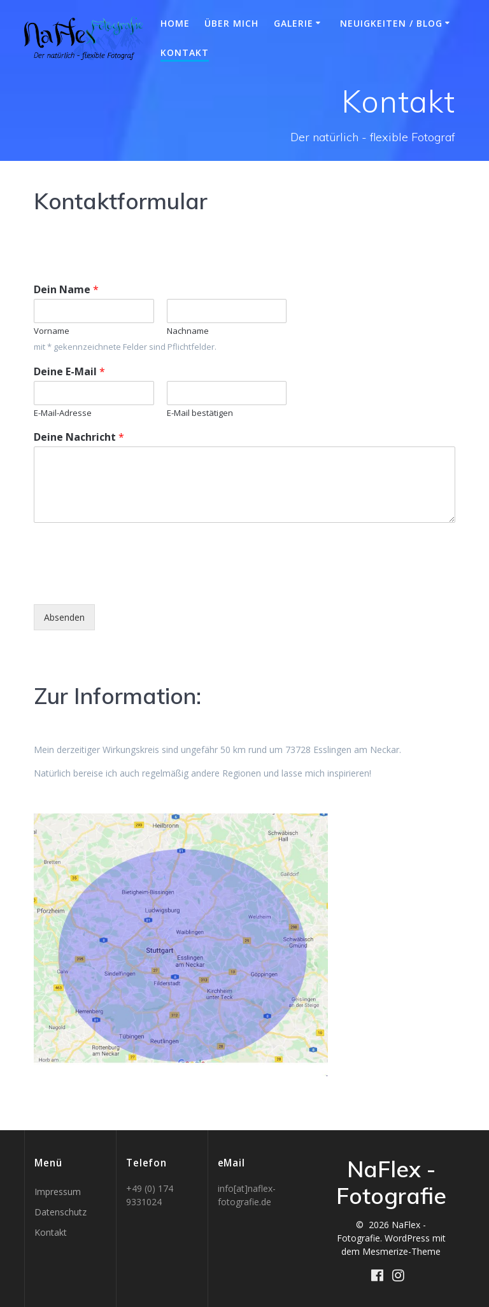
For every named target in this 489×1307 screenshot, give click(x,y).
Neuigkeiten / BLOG (391, 23)
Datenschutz (60, 1212)
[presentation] (130, 583)
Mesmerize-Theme (401, 1251)
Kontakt (184, 52)
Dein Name (66, 289)
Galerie (293, 23)
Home (175, 23)
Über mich (231, 23)
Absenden (64, 617)
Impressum (57, 1192)
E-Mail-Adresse (63, 413)
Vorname (51, 331)
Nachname (188, 331)
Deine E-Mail (69, 371)
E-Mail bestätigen (200, 413)
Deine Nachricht (79, 437)
